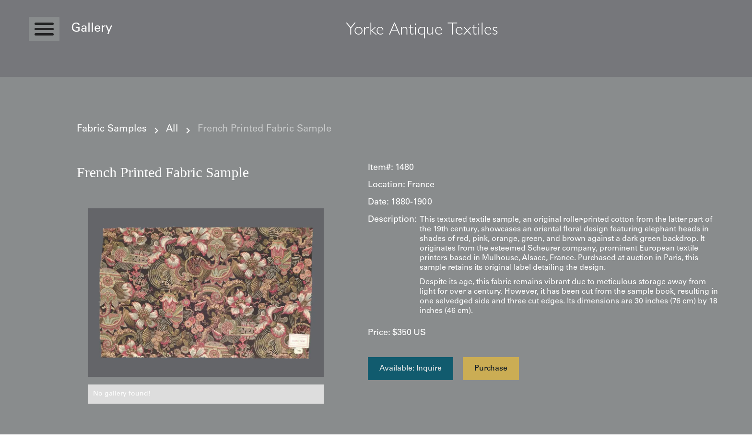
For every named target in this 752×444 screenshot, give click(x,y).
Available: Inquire (410, 368)
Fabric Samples (112, 129)
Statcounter (19, 439)
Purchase (490, 368)
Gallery (91, 29)
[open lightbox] (206, 292)
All (172, 129)
